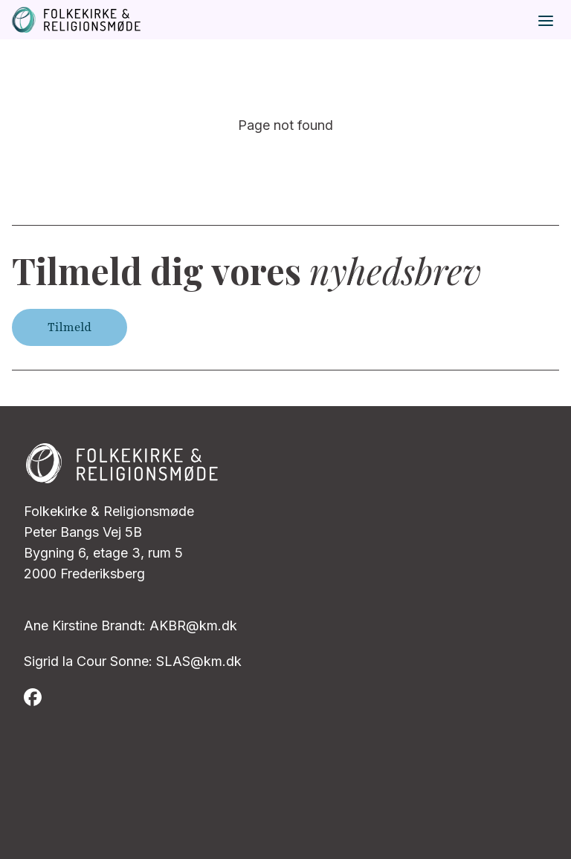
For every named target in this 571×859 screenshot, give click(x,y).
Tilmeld (69, 327)
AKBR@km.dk (193, 625)
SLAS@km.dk (199, 661)
